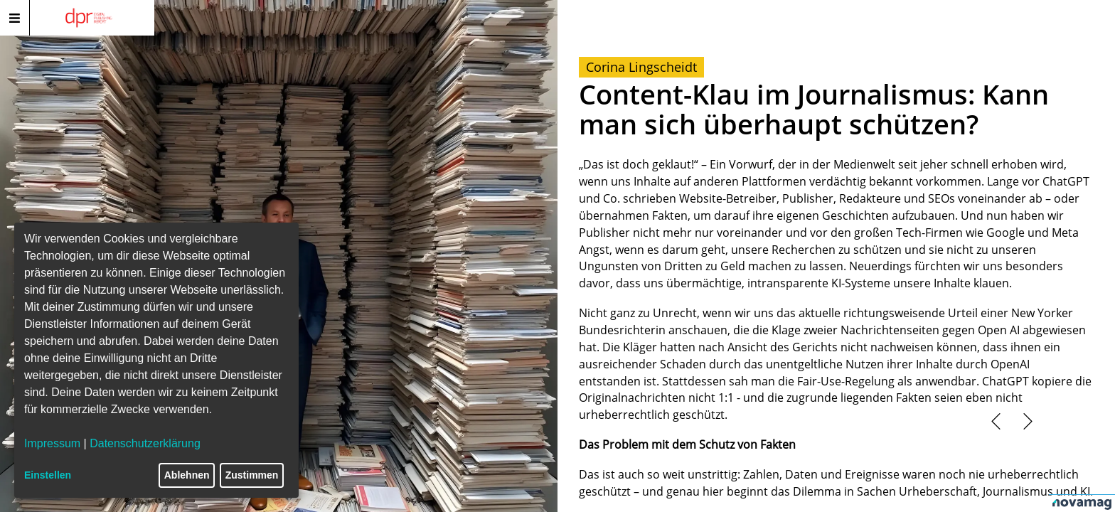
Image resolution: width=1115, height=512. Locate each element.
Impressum (52, 443)
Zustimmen (252, 475)
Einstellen (47, 475)
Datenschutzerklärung (145, 443)
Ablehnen (187, 475)
